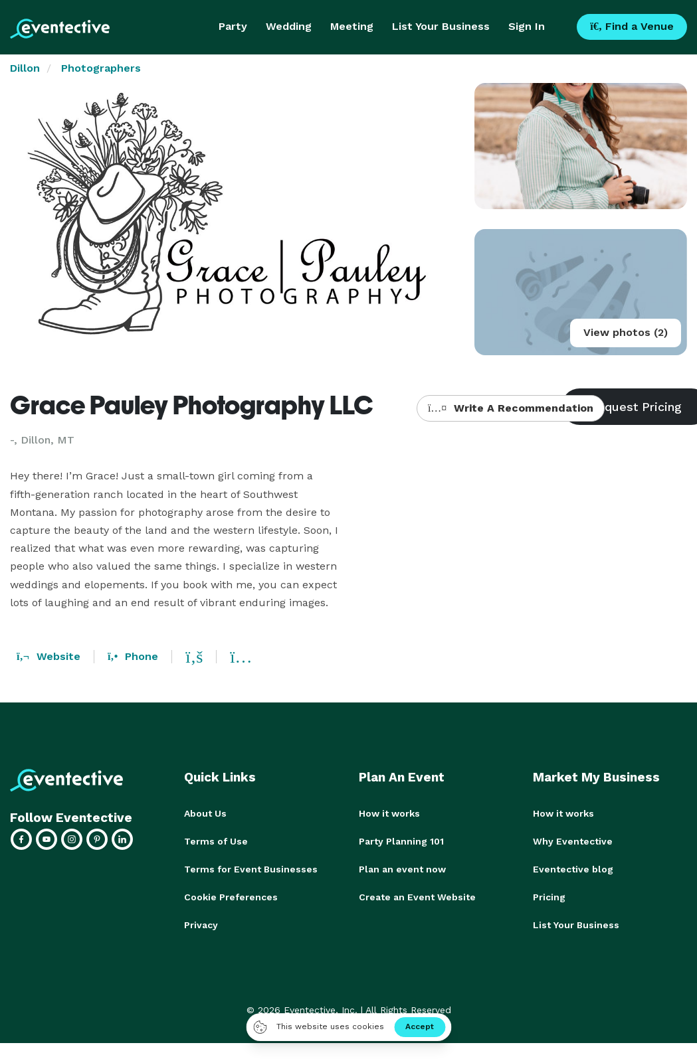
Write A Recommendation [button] (510, 408)
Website (48, 656)
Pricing (549, 897)
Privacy (201, 925)
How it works (389, 813)
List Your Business (441, 26)
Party (233, 26)
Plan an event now (402, 869)
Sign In (526, 26)
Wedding (289, 26)
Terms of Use (216, 841)
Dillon (25, 68)
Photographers (101, 68)
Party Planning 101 (401, 841)
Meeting (351, 26)
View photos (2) (625, 332)
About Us (205, 813)
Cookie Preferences (231, 897)
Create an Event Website (417, 897)
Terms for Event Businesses (251, 869)
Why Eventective (573, 841)
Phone (133, 656)
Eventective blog (573, 869)
